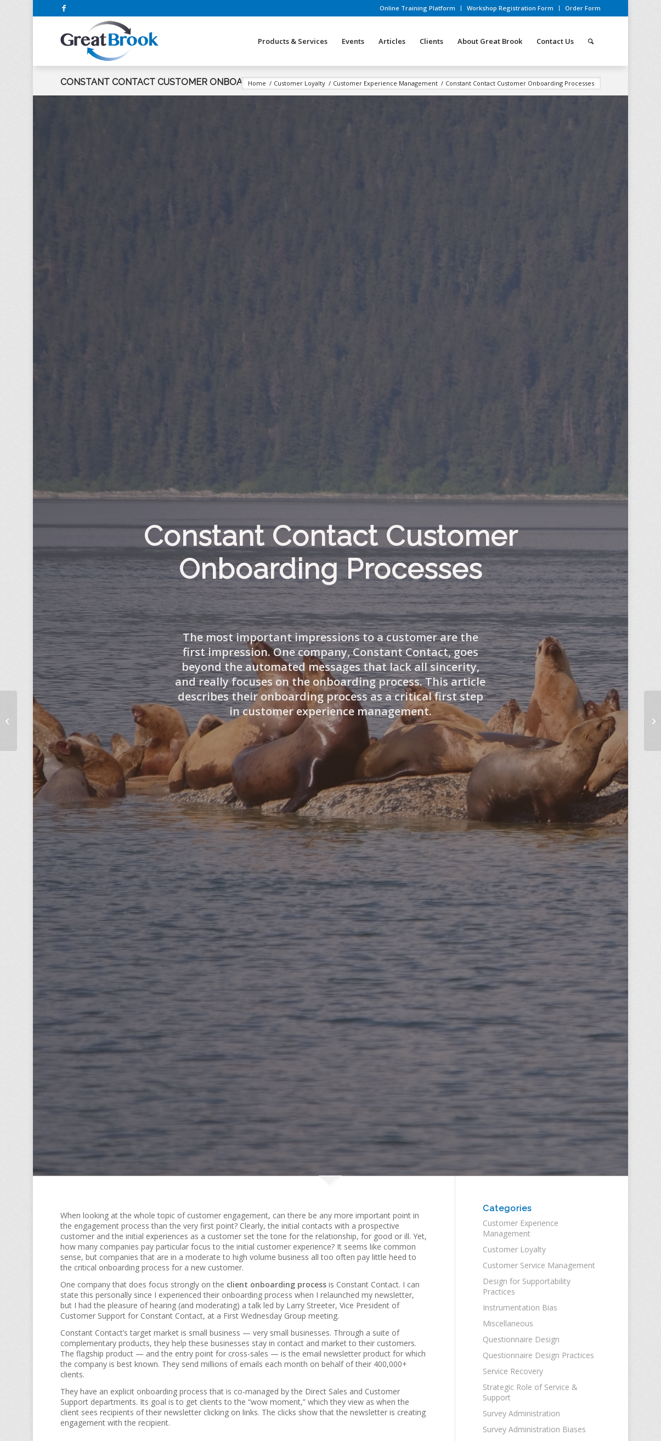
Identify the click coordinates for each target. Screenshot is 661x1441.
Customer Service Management (539, 1265)
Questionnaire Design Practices (538, 1355)
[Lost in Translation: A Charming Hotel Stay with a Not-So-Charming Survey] (8, 721)
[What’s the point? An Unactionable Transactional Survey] (652, 721)
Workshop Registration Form (510, 8)
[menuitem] (417, 8)
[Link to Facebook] (63, 8)
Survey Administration (521, 1413)
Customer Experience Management (520, 1228)
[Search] (591, 41)
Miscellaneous (508, 1323)
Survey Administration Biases (534, 1429)
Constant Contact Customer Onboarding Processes (192, 82)
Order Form (583, 8)
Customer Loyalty (514, 1249)
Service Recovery (513, 1371)
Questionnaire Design (521, 1339)
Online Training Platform (417, 8)
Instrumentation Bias (520, 1307)
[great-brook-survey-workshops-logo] (109, 41)
